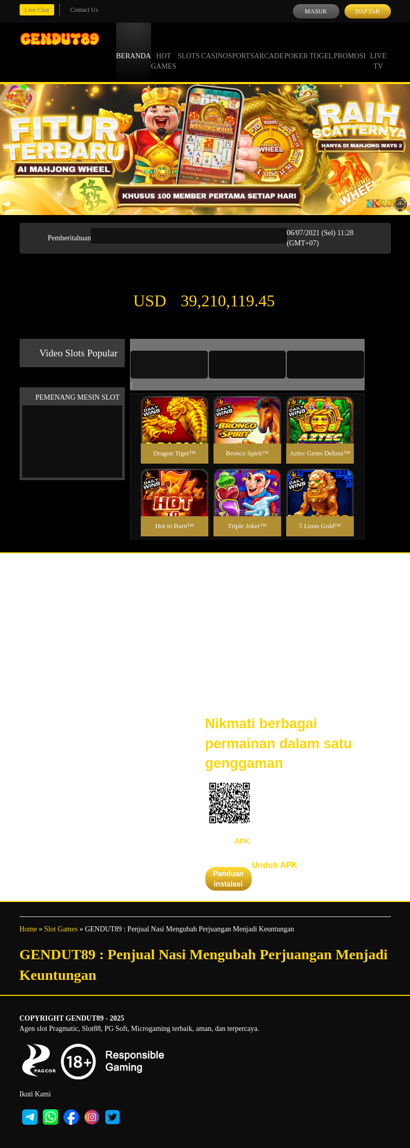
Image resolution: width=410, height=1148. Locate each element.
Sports (241, 46)
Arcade (269, 46)
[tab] (169, 365)
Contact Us (84, 9)
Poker (296, 46)
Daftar (367, 11)
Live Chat (37, 9)
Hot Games (163, 51)
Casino (214, 46)
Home (28, 929)
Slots (188, 46)
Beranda (133, 46)
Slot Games (61, 929)
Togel (321, 46)
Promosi (350, 46)
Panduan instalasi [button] (228, 879)
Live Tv (378, 51)
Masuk (316, 11)
